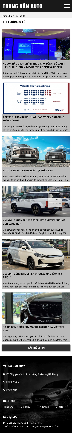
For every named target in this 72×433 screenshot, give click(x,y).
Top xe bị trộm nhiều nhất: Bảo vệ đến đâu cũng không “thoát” (33, 119)
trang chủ (7, 16)
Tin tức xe (43, 407)
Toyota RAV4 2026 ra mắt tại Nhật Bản (28, 170)
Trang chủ (8, 407)
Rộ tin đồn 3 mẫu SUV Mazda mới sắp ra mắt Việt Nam (33, 329)
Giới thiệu (25, 407)
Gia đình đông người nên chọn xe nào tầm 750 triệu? (32, 275)
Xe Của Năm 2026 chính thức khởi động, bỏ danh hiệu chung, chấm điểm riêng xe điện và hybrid (34, 65)
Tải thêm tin (36, 347)
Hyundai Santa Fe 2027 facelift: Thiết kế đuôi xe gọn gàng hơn (34, 222)
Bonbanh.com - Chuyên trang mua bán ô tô (37, 426)
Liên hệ (59, 407)
